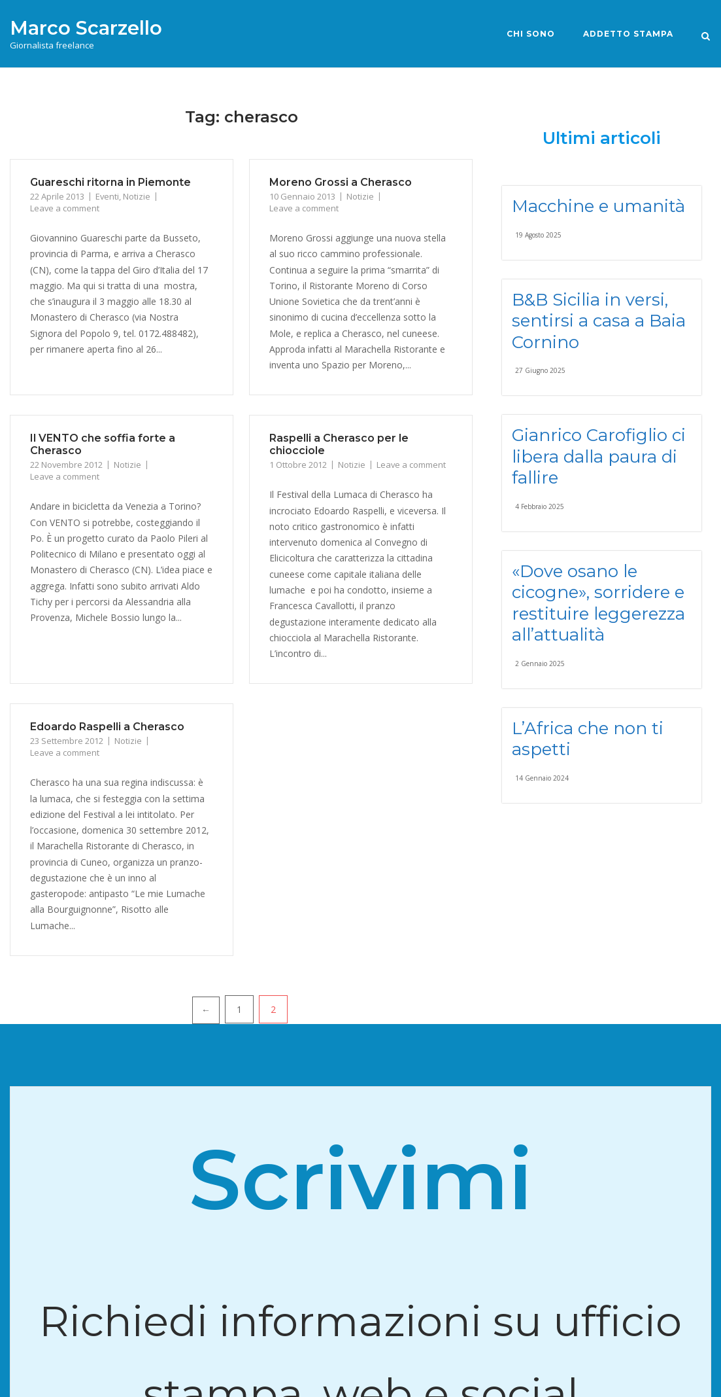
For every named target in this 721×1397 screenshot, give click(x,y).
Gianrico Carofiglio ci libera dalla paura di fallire (599, 456)
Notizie (136, 196)
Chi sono (531, 34)
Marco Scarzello (86, 27)
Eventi (107, 196)
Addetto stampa (628, 34)
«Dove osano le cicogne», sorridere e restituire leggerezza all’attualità (598, 603)
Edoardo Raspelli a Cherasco (107, 726)
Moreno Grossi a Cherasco (340, 182)
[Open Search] (705, 35)
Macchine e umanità (598, 206)
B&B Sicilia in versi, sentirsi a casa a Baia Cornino (599, 321)
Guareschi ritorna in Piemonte (110, 182)
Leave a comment (64, 208)
